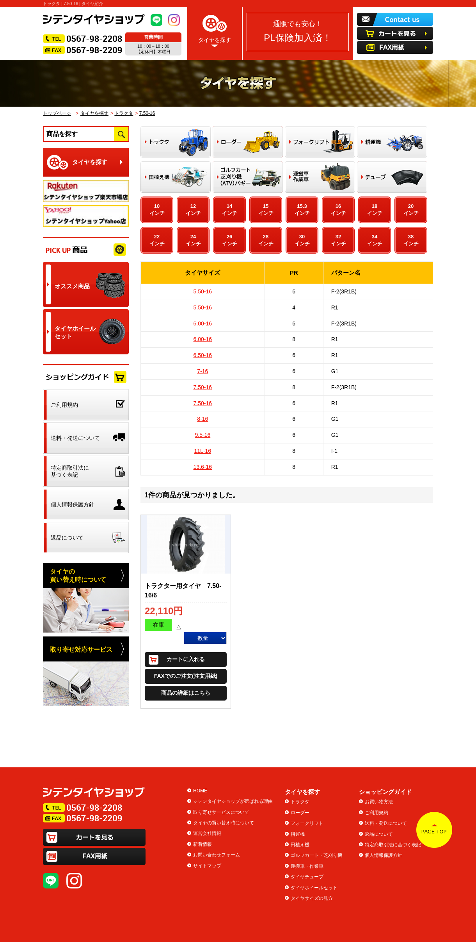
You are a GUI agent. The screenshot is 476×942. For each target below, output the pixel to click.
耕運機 (298, 834)
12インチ (193, 209)
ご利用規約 (376, 812)
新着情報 (202, 844)
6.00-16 (203, 323)
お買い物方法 (379, 801)
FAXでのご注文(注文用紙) (186, 676)
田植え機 (300, 844)
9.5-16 (202, 435)
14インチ (229, 209)
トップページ (57, 113)
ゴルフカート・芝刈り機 (316, 855)
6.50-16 (203, 355)
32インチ (338, 240)
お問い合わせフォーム (216, 855)
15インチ (266, 209)
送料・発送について (386, 823)
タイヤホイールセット (314, 887)
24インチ (193, 240)
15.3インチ (302, 209)
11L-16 (202, 451)
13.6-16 (203, 467)
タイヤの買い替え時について (223, 823)
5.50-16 (203, 291)
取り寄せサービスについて (221, 812)
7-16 (202, 371)
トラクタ (123, 113)
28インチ (266, 240)
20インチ (411, 209)
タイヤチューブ (307, 876)
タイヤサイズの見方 (312, 898)
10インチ (157, 209)
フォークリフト (307, 823)
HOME (200, 791)
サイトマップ (207, 866)
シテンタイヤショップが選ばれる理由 (233, 801)
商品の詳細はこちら (185, 693)
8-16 (202, 419)
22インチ (157, 240)
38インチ (411, 240)
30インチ (302, 240)
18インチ (374, 209)
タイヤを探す (214, 29)
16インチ (338, 209)
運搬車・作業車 (307, 866)
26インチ (229, 240)
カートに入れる (186, 659)
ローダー (300, 812)
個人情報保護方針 (383, 855)
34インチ (374, 240)
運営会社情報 (207, 833)
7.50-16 (147, 113)
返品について (379, 834)
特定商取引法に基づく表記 (393, 844)
